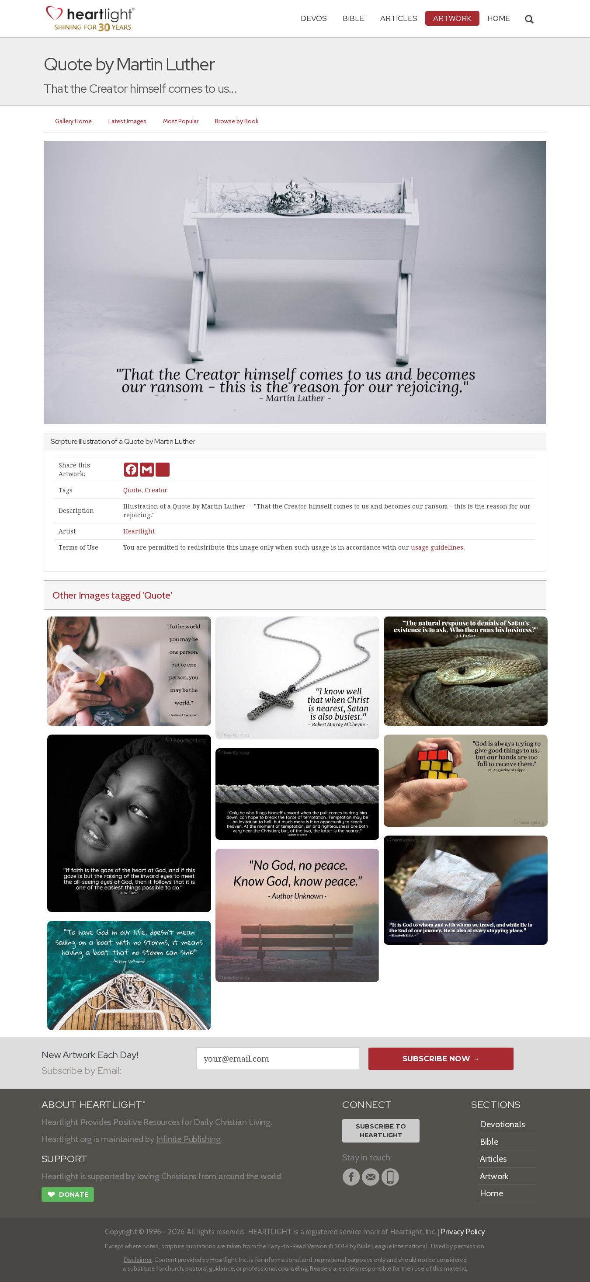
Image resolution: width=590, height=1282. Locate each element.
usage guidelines (437, 547)
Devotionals (502, 1124)
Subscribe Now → (441, 1058)
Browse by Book (236, 121)
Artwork (452, 18)
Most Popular (180, 121)
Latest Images (127, 121)
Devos (314, 18)
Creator (156, 490)
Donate (67, 1195)
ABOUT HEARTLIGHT (94, 1104)
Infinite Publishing (188, 1139)
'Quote (157, 595)
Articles (398, 18)
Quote (132, 490)
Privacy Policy (463, 1231)
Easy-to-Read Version (297, 1246)
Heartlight (139, 531)
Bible (353, 18)
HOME (498, 18)
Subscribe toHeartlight (381, 1130)
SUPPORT (64, 1159)
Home (491, 1193)
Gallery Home (73, 121)
